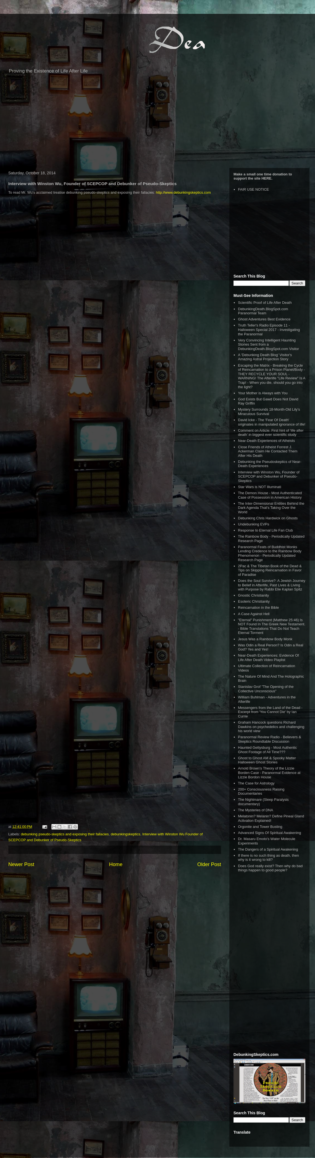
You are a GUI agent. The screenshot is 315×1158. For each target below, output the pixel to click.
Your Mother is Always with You (262, 393)
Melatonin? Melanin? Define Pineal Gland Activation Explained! (271, 818)
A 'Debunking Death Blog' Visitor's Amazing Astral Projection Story (265, 357)
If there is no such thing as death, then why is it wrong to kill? (268, 857)
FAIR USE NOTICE (253, 189)
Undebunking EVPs (253, 524)
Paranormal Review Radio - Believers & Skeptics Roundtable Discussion (269, 739)
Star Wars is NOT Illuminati (259, 487)
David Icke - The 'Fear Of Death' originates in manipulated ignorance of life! (271, 422)
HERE (266, 178)
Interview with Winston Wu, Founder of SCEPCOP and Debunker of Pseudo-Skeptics (268, 476)
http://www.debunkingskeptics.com (183, 192)
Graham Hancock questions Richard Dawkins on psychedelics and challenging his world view (271, 726)
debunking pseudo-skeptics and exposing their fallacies (65, 834)
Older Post (209, 864)
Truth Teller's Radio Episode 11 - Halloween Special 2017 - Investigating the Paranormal (269, 329)
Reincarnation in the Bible (258, 607)
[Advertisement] (157, 123)
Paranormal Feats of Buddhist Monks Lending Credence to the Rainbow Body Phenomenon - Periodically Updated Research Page (269, 553)
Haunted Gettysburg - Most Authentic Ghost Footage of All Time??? (267, 749)
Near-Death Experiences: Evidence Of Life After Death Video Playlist (268, 657)
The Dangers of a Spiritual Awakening (268, 849)
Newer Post (21, 864)
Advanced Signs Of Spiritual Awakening (269, 833)
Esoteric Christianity (254, 601)
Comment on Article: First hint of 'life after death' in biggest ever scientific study (270, 432)
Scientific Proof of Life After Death (265, 302)
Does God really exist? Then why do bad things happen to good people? (270, 868)
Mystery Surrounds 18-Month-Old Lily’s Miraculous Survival (269, 411)
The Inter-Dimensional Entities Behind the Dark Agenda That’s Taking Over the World (271, 507)
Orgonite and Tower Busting (260, 827)
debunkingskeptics (125, 834)
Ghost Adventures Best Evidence (264, 319)
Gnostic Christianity (253, 595)
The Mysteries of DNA (255, 810)
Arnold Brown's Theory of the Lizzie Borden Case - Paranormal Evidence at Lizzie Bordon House (269, 772)
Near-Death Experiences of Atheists (266, 441)
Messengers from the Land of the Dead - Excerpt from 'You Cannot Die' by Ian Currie (270, 712)
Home (116, 864)
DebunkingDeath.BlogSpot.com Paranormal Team (263, 311)
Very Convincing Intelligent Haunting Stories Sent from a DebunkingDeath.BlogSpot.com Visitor (268, 344)
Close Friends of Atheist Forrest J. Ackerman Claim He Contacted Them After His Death (267, 451)
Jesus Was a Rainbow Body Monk (265, 639)
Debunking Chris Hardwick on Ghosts (268, 518)
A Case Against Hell (253, 614)
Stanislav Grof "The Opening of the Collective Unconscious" (265, 689)
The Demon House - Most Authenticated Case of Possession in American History (270, 495)
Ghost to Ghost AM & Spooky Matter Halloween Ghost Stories (267, 760)
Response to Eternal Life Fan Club (265, 530)
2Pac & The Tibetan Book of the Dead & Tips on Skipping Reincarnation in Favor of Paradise (269, 570)
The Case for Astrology (256, 783)
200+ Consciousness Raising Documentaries (261, 791)
